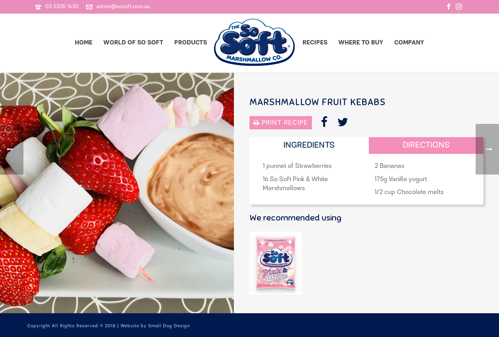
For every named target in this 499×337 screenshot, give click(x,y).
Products (190, 42)
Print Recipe (280, 122)
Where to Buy (360, 42)
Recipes (315, 42)
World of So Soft (133, 42)
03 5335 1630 (62, 7)
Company (409, 42)
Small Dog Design (169, 326)
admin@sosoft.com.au (123, 7)
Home (83, 42)
